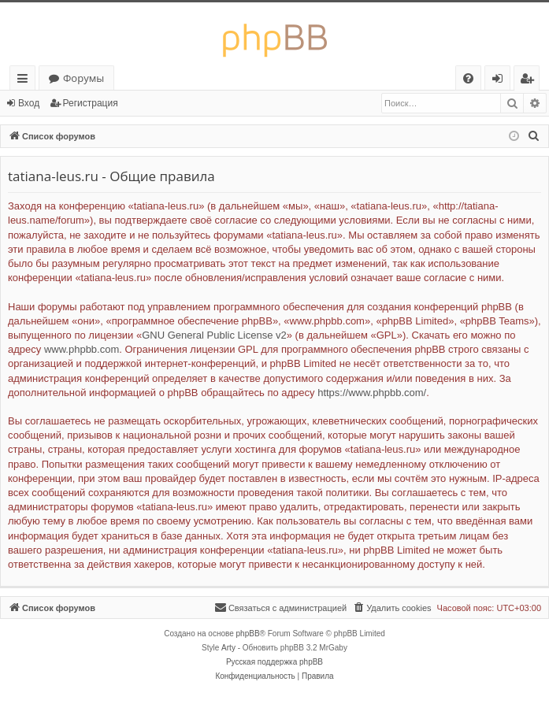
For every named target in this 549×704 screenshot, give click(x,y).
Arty (228, 647)
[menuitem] (468, 78)
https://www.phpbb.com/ (371, 392)
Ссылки (26, 81)
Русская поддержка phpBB (274, 662)
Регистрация (90, 103)
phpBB (248, 633)
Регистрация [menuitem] (530, 81)
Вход (28, 103)
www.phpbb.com (81, 349)
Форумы (83, 78)
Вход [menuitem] (501, 81)
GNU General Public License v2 (214, 335)
